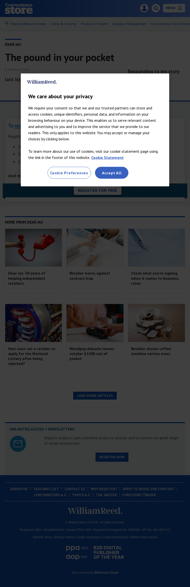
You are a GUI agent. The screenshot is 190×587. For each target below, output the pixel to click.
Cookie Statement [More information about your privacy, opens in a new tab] (107, 157)
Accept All (112, 172)
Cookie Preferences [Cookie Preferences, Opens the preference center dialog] (69, 172)
